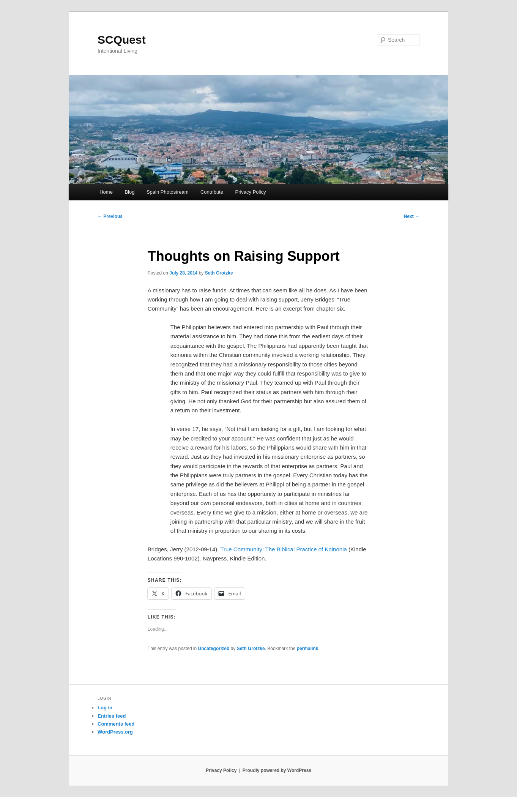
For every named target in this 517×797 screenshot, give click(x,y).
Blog (129, 192)
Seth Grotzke (219, 273)
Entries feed (112, 716)
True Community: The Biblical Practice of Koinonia (283, 549)
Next (411, 216)
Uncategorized (214, 648)
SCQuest (122, 39)
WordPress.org (115, 732)
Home (106, 192)
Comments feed (116, 724)
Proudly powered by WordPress (277, 770)
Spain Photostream (168, 192)
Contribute (211, 192)
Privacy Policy (250, 192)
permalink (307, 648)
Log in (105, 707)
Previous (110, 216)
